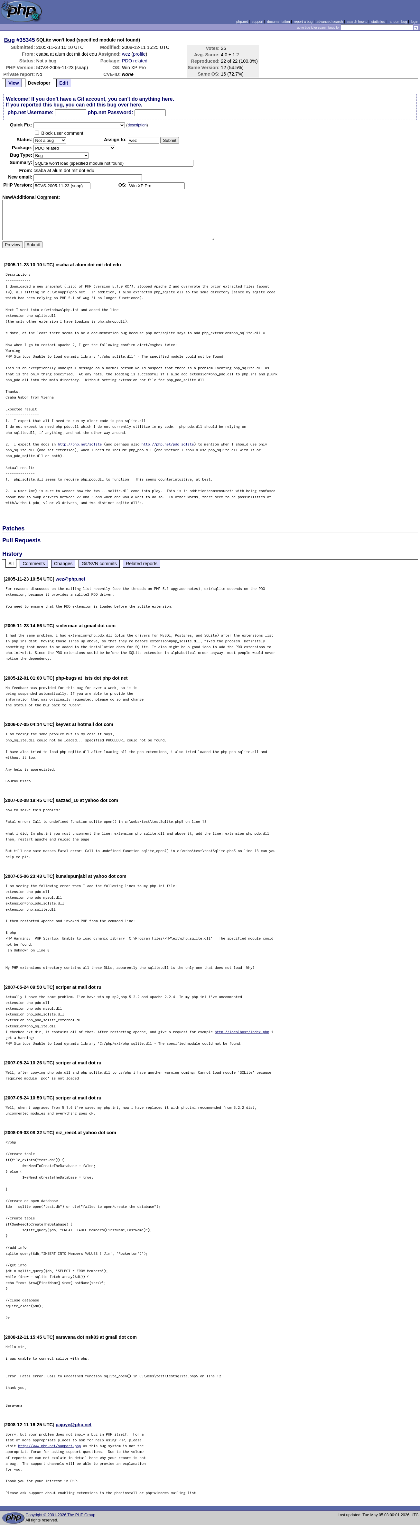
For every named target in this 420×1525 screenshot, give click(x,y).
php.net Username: (30, 112)
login (414, 21)
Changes (63, 563)
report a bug (303, 21)
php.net (242, 21)
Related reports (141, 563)
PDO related (134, 60)
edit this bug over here (113, 104)
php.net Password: (110, 112)
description (136, 125)
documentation (278, 21)
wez (126, 54)
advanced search (329, 21)
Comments (34, 563)
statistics (378, 21)
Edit (63, 83)
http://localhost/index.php (242, 1032)
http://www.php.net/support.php (49, 1446)
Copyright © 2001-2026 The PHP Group (60, 1515)
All (11, 563)
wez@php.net (70, 579)
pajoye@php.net (74, 1424)
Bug (9, 40)
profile (139, 54)
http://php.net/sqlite (80, 444)
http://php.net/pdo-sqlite (168, 444)
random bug (397, 21)
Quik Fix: (21, 124)
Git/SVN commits (99, 563)
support (257, 21)
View (13, 83)
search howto (357, 21)
